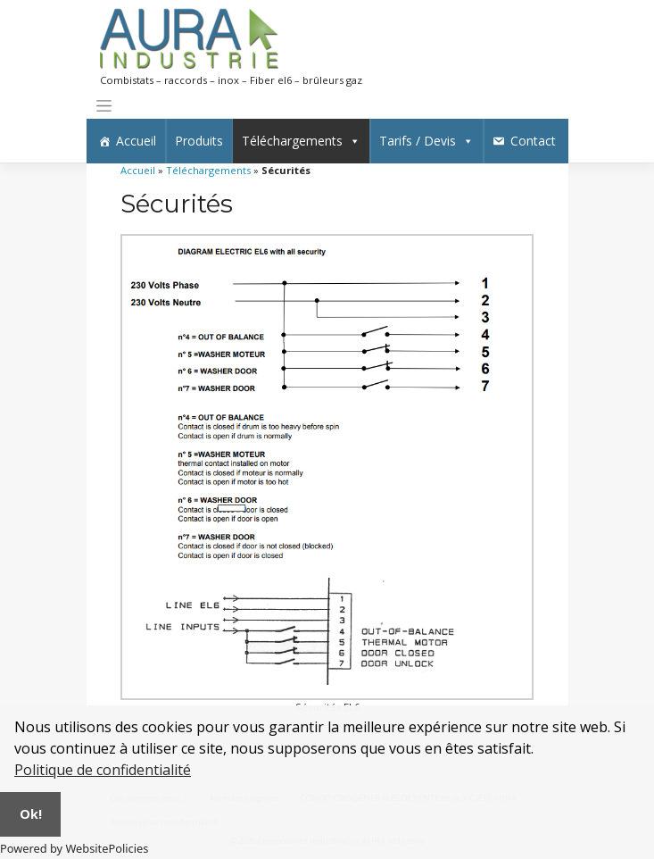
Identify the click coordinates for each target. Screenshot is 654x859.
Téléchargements (301, 140)
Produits (199, 140)
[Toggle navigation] (104, 106)
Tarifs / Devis (426, 140)
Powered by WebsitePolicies (74, 848)
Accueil (136, 140)
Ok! (31, 813)
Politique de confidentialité (102, 770)
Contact (533, 140)
